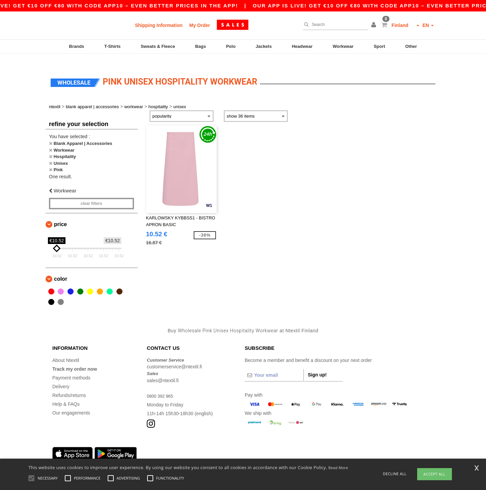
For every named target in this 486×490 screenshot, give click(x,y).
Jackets (263, 46)
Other (411, 46)
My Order (199, 25)
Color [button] (60, 269)
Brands (76, 46)
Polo (231, 46)
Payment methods (71, 367)
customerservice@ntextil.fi (174, 357)
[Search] (333, 25)
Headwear (302, 46)
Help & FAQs (66, 394)
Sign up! (317, 364)
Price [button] (60, 214)
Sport (379, 46)
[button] (374, 25)
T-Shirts (112, 46)
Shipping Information (159, 25)
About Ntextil (65, 350)
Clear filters (91, 193)
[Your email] (274, 365)
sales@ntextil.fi (163, 370)
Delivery (61, 376)
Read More (338, 467)
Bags (200, 46)
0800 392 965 (161, 386)
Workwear (343, 46)
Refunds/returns (69, 385)
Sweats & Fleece (158, 46)
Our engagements (71, 402)
